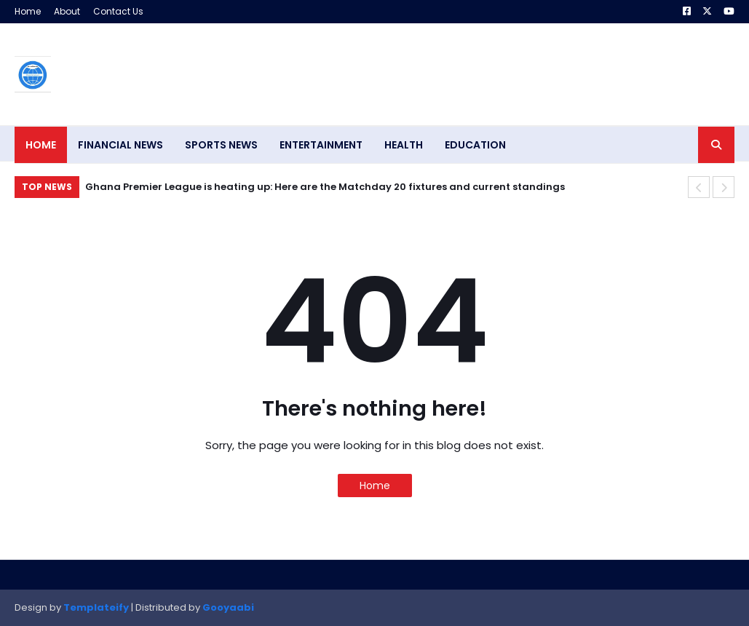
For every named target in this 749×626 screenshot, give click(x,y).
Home (28, 11)
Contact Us (118, 11)
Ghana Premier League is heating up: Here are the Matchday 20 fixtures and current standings (325, 187)
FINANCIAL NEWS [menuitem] (120, 145)
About (67, 11)
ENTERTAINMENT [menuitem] (321, 145)
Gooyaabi (228, 607)
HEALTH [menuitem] (403, 145)
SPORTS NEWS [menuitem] (221, 145)
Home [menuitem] (40, 145)
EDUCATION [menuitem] (475, 145)
